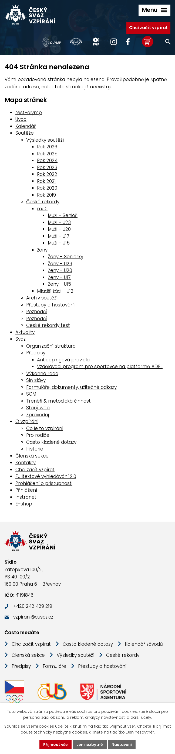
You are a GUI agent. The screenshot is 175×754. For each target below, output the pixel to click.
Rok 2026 (47, 147)
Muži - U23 (59, 222)
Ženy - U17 (59, 277)
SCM (31, 394)
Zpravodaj (37, 414)
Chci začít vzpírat (148, 27)
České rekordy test (48, 325)
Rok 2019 (46, 195)
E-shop (23, 504)
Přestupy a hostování (50, 305)
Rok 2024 (47, 160)
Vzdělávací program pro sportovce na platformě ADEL (100, 366)
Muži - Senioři (63, 215)
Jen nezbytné (89, 744)
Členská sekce (32, 456)
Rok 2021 (46, 181)
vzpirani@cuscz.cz (33, 617)
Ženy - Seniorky (65, 256)
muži (42, 208)
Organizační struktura (51, 346)
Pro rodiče (37, 435)
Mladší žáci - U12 (55, 291)
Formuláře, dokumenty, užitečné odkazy (71, 387)
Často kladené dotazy (51, 442)
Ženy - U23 (60, 263)
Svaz (20, 339)
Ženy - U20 (60, 270)
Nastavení (122, 744)
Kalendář (25, 126)
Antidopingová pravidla (63, 360)
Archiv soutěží (42, 298)
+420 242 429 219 (32, 606)
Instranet (25, 497)
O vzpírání (26, 421)
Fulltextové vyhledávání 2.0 (45, 476)
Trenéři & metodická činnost (58, 401)
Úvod (20, 119)
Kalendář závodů (144, 644)
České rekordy (42, 201)
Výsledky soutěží (45, 140)
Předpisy (35, 353)
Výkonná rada (42, 373)
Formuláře (54, 666)
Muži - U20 (59, 229)
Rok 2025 (47, 154)
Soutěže (24, 133)
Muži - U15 (59, 243)
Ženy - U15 (59, 284)
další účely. (141, 717)
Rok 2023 (47, 167)
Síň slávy (36, 380)
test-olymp (28, 112)
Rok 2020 (47, 188)
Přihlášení (26, 490)
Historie (34, 449)
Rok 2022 (47, 174)
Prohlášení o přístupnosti (43, 483)
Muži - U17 (58, 236)
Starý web (38, 407)
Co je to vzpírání (44, 428)
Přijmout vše (55, 744)
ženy (42, 250)
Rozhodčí (36, 311)
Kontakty (25, 462)
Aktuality (25, 332)
